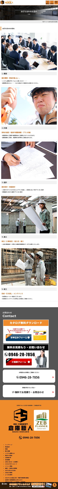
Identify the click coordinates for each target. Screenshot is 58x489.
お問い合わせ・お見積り (11, 462)
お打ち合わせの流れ (10, 470)
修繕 (6, 449)
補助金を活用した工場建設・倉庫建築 (15, 482)
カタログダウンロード (11, 464)
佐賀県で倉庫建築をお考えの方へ (14, 480)
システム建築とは (10, 453)
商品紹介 (7, 447)
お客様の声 (8, 457)
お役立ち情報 (8, 472)
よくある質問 (8, 475)
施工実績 (7, 451)
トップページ (8, 445)
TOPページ (44, 21)
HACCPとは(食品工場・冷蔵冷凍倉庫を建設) (17, 478)
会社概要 (7, 460)
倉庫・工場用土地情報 (11, 468)
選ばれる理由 (8, 455)
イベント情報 (8, 466)
